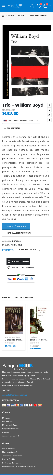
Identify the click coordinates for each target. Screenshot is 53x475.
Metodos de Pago (10, 425)
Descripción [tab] (13, 128)
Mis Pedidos (7, 422)
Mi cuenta (6, 418)
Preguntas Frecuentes (11, 429)
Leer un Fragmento (16, 225)
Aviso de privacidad (10, 436)
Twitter (49, 110)
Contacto (6, 432)
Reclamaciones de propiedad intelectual (18, 466)
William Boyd (16, 245)
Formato (7, 250)
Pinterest (49, 115)
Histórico (16, 241)
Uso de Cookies (9, 459)
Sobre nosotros (8, 449)
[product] (14, 320)
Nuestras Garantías (10, 452)
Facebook (49, 105)
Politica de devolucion (11, 463)
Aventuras (9, 337)
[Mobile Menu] (4, 5)
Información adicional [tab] (19, 233)
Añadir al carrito (20, 261)
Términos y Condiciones (12, 456)
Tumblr (49, 120)
